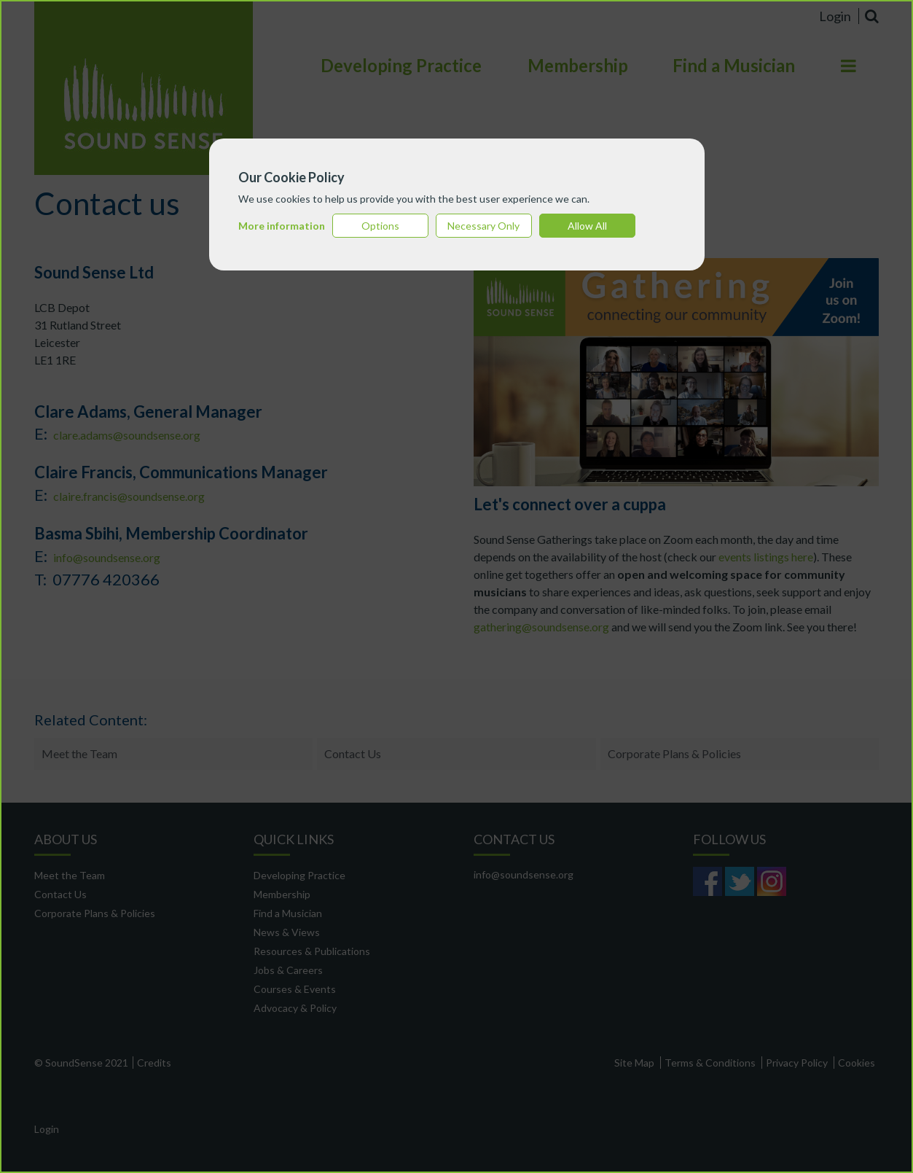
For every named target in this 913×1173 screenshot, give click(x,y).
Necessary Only (483, 225)
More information (281, 225)
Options (380, 225)
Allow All (587, 225)
